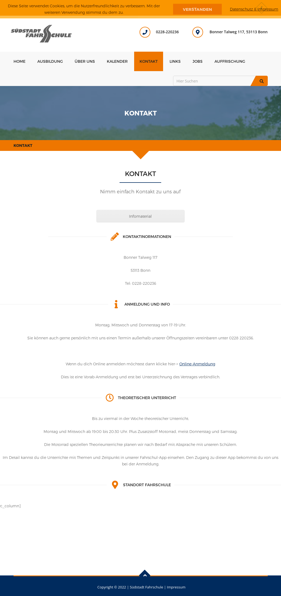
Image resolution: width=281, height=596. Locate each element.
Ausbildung (50, 61)
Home (19, 61)
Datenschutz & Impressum (254, 9)
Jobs (198, 61)
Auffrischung (229, 61)
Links (175, 61)
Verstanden (197, 9)
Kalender (117, 61)
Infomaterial (140, 216)
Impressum (176, 587)
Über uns (85, 61)
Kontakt (149, 61)
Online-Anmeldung (197, 364)
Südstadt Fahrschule (146, 587)
